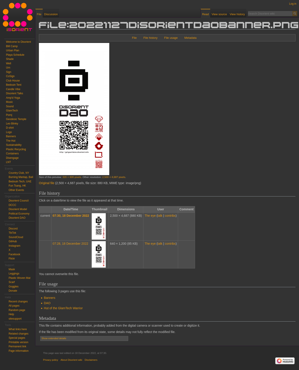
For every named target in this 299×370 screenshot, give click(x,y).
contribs (170, 215)
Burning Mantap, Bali (21, 177)
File (134, 37)
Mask (12, 269)
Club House (13, 80)
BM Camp (12, 46)
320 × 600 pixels (71, 177)
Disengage (12, 157)
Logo (9, 132)
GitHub (13, 241)
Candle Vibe (13, 89)
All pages (14, 305)
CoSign (10, 76)
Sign (8, 72)
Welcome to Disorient (18, 41)
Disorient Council (19, 200)
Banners (49, 298)
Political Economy (19, 213)
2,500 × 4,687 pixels (113, 177)
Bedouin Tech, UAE (20, 181)
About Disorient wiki (71, 360)
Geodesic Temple (16, 119)
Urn (8, 67)
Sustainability (14, 144)
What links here (18, 329)
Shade (10, 59)
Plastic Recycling (16, 149)
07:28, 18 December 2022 (70, 243)
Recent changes (18, 301)
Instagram (14, 245)
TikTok (12, 232)
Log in (292, 3)
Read (205, 14)
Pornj (9, 115)
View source (219, 14)
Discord (13, 228)
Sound (10, 106)
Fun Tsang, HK (17, 185)
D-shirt (10, 127)
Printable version (18, 342)
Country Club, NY (19, 172)
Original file (46, 183)
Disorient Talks (14, 93)
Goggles (13, 286)
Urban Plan (12, 50)
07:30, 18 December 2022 (71, 215)
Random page (17, 310)
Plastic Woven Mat (19, 277)
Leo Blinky (12, 123)
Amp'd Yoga (13, 97)
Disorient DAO (17, 217)
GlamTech (12, 110)
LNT (8, 162)
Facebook (14, 254)
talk (160, 215)
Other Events (16, 190)
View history (237, 14)
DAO (47, 303)
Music (9, 102)
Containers (12, 153)
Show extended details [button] (54, 338)
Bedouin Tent (13, 84)
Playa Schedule (15, 54)
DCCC (12, 205)
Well (8, 63)
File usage (171, 37)
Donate (13, 290)
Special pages (17, 337)
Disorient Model (18, 209)
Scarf (12, 282)
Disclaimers (91, 360)
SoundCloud (16, 237)
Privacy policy (50, 360)
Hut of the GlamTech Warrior (63, 308)
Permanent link (17, 346)
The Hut (10, 140)
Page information (19, 350)
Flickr (12, 258)
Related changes (18, 333)
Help (11, 314)
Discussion (51, 14)
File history (150, 37)
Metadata (190, 37)
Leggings (14, 273)
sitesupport (15, 318)
